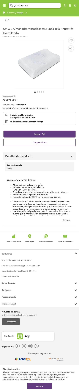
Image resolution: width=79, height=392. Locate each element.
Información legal (9, 304)
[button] (65, 5)
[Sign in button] (70, 5)
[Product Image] (39, 64)
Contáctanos (7, 254)
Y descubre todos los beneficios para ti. (19, 315)
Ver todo (66, 220)
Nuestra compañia (9, 297)
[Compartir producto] (71, 48)
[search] (37, 5)
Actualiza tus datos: (11, 312)
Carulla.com (6, 290)
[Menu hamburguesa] (4, 5)
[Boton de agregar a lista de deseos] (71, 40)
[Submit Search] (11, 5)
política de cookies (56, 379)
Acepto (39, 386)
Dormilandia (20, 104)
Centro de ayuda (8, 283)
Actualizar (11, 321)
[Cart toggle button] (76, 5)
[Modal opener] (14, 96)
